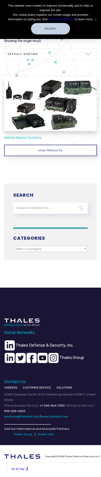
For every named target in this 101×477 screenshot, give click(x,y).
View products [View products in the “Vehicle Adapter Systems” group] (50, 150)
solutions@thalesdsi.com (21, 416)
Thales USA (46, 434)
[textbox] (50, 249)
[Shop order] (50, 54)
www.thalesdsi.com (54, 416)
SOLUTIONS (64, 387)
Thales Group (23, 434)
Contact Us (15, 381)
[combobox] (50, 249)
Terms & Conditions (61, 19)
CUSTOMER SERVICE (37, 387)
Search (81, 208)
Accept (50, 28)
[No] (95, 19)
